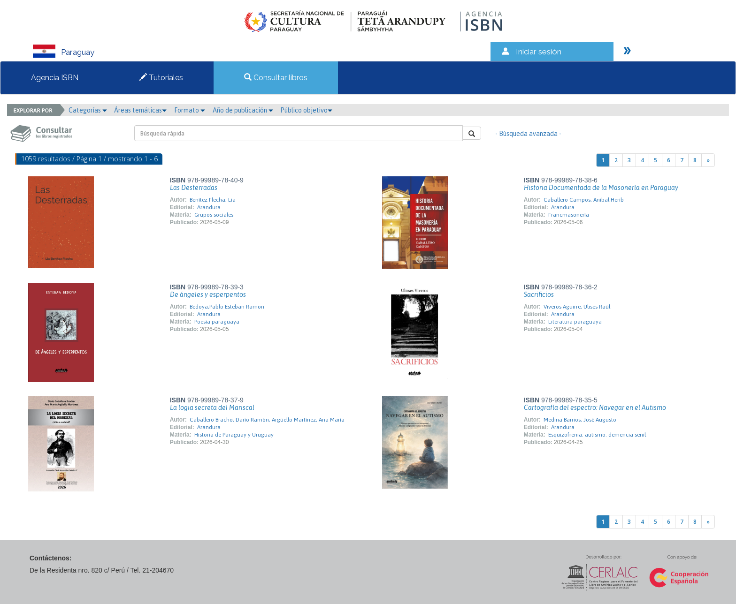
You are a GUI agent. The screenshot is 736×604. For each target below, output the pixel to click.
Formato (189, 110)
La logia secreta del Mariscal (212, 407)
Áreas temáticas (140, 110)
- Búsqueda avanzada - (528, 133)
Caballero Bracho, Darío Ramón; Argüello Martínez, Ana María (267, 419)
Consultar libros (275, 77)
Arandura (209, 207)
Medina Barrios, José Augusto (580, 419)
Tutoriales (161, 77)
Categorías (88, 110)
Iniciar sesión (538, 51)
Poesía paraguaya (216, 321)
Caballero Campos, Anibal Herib (584, 199)
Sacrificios (539, 294)
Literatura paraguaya (575, 321)
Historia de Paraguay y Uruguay (234, 434)
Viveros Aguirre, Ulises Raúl (577, 306)
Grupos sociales (213, 214)
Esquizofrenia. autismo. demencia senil (597, 434)
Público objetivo (306, 110)
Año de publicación (243, 110)
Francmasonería (568, 214)
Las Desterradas (193, 187)
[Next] (708, 160)
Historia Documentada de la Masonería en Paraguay (601, 187)
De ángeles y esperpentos (208, 294)
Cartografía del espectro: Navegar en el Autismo (595, 407)
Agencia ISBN (54, 77)
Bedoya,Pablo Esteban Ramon (227, 306)
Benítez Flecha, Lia (213, 199)
